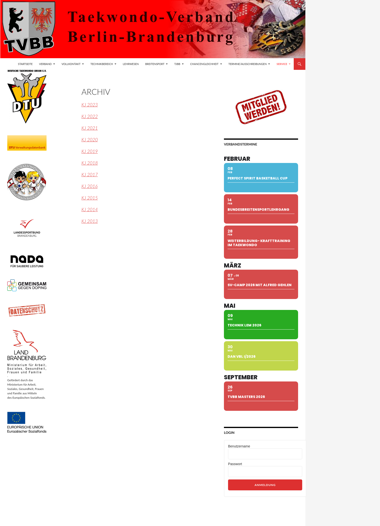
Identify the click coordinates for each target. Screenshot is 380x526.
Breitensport (154, 63)
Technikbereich (101, 63)
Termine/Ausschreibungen (247, 63)
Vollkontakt (71, 63)
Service (282, 63)
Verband (45, 63)
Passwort (235, 464)
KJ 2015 (89, 198)
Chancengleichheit (204, 63)
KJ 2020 (89, 139)
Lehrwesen (131, 63)
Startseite (25, 63)
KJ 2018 (89, 163)
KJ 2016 (89, 186)
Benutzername (239, 446)
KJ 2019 (89, 151)
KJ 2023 (89, 104)
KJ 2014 (89, 209)
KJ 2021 (89, 128)
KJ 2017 (89, 174)
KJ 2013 (89, 221)
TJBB (177, 63)
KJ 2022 (89, 116)
